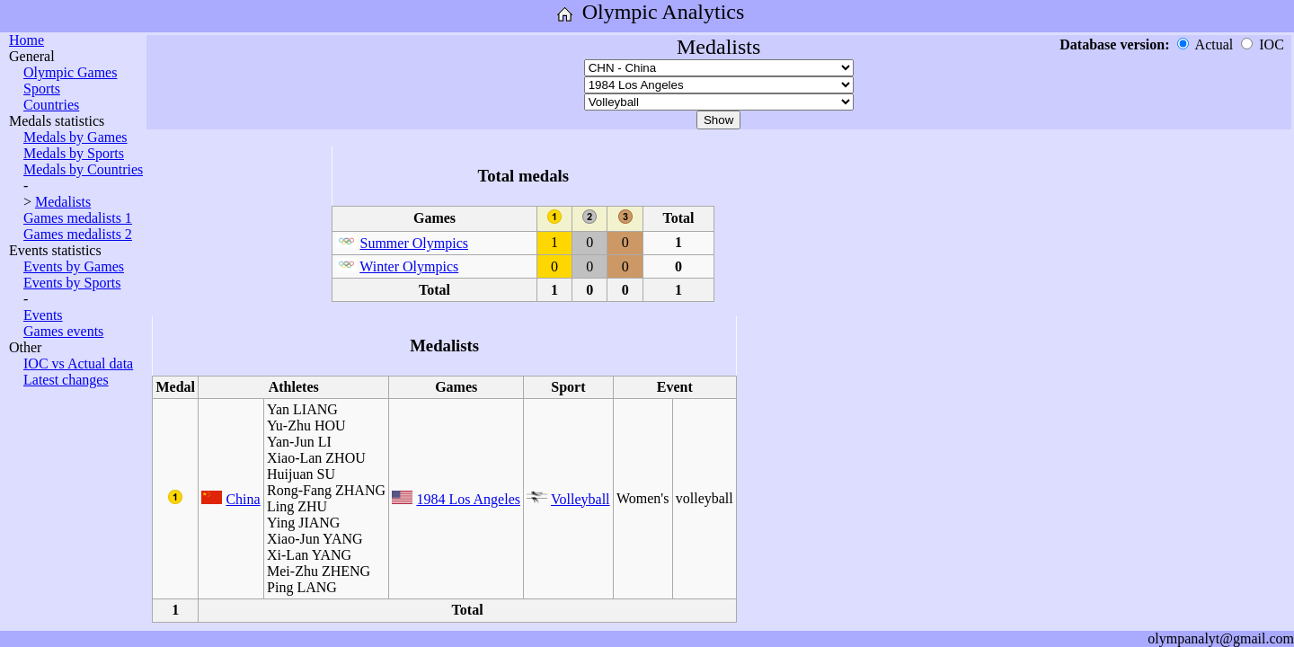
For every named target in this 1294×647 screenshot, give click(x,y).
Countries (51, 104)
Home (26, 40)
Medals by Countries (83, 169)
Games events (63, 331)
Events (43, 315)
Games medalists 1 (77, 218)
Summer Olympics (414, 243)
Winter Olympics (408, 266)
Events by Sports (71, 282)
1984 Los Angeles (468, 499)
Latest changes (66, 379)
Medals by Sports (73, 153)
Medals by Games (75, 137)
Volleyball (580, 499)
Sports (41, 88)
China (243, 499)
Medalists (63, 201)
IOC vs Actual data (78, 363)
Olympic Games (70, 72)
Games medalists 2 (77, 234)
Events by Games (73, 266)
